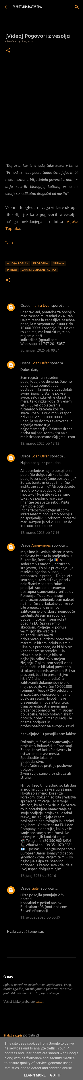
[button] (8, 51)
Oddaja (58, 263)
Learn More (35, 1075)
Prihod (12, 269)
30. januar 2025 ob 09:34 (40, 350)
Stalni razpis (12, 1035)
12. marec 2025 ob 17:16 (39, 533)
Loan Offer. (40, 363)
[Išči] (76, 7)
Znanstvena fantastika (39, 269)
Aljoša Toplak (17, 263)
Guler (35, 888)
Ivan (9, 242)
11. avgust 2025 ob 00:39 (40, 917)
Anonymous (41, 545)
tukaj (39, 1002)
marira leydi (40, 305)
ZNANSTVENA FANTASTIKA (27, 7)
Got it (55, 1075)
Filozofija (40, 263)
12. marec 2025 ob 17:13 (39, 443)
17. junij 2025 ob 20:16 (38, 876)
